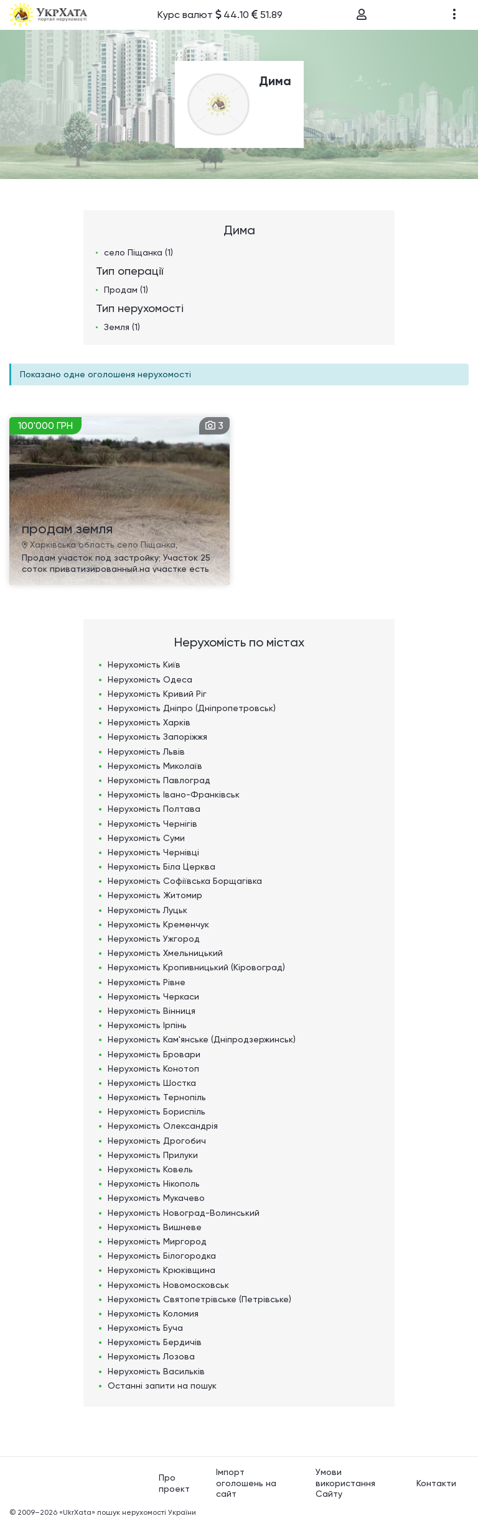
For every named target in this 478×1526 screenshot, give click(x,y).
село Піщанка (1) (138, 252)
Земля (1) (122, 327)
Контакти (436, 1483)
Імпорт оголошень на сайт (246, 1483)
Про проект (174, 1483)
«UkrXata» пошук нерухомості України (127, 1512)
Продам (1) (126, 290)
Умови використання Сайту (345, 1483)
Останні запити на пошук (162, 1385)
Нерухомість (144, 664)
